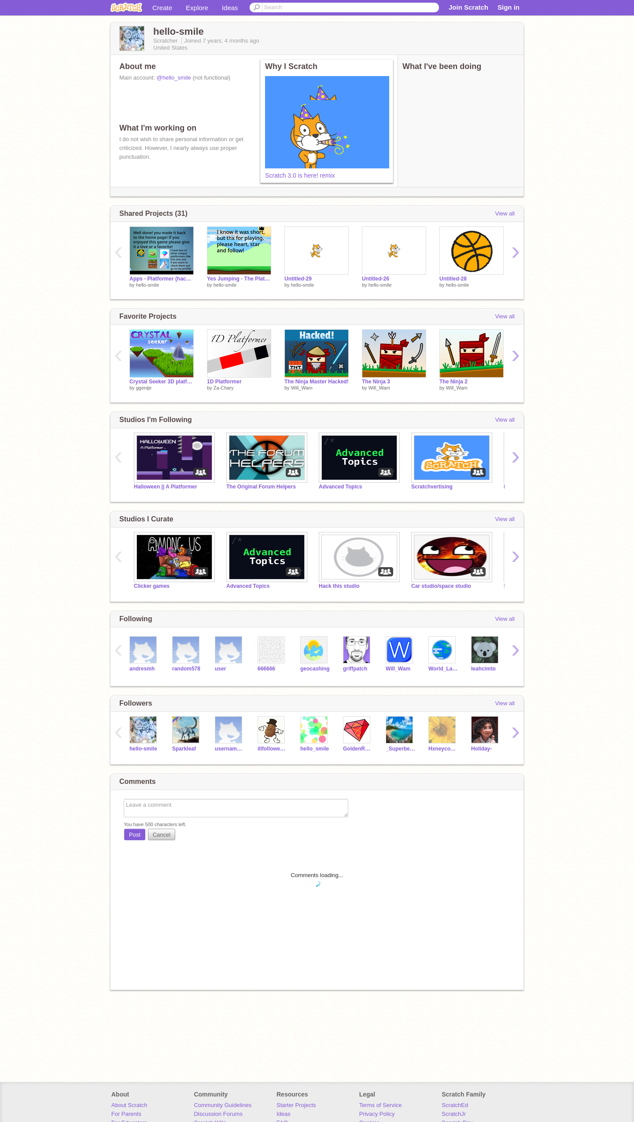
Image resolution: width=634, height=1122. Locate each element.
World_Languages (443, 669)
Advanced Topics (340, 487)
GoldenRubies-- (357, 749)
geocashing (315, 669)
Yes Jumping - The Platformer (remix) (239, 279)
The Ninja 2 (453, 382)
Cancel (161, 834)
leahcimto (483, 669)
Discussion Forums (218, 1114)
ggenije (143, 387)
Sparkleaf (184, 749)
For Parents (126, 1114)
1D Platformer (224, 382)
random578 (186, 669)
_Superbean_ (400, 749)
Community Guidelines (222, 1105)
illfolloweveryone (272, 749)
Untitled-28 (453, 279)
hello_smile (314, 749)
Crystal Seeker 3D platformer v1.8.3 (161, 382)
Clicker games (152, 586)
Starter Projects (296, 1105)
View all (505, 213)
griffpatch (355, 669)
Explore (197, 7)
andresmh (142, 669)
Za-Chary (224, 387)
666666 (266, 669)
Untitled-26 (375, 279)
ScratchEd (455, 1105)
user (220, 669)
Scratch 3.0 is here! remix (300, 175)
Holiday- (481, 749)
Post (134, 834)
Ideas (230, 7)
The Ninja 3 (376, 382)
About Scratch (129, 1105)
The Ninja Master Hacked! (316, 382)
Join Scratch (468, 7)
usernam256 (229, 749)
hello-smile (147, 285)
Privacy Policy (377, 1114)
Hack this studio (339, 586)
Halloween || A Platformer (165, 487)
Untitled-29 (298, 279)
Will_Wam (302, 387)
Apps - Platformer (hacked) (161, 279)
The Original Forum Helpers (261, 487)
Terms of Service (380, 1105)
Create (162, 7)
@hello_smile (174, 77)
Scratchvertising (432, 487)
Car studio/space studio (441, 586)
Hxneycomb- (443, 749)
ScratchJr (454, 1114)
